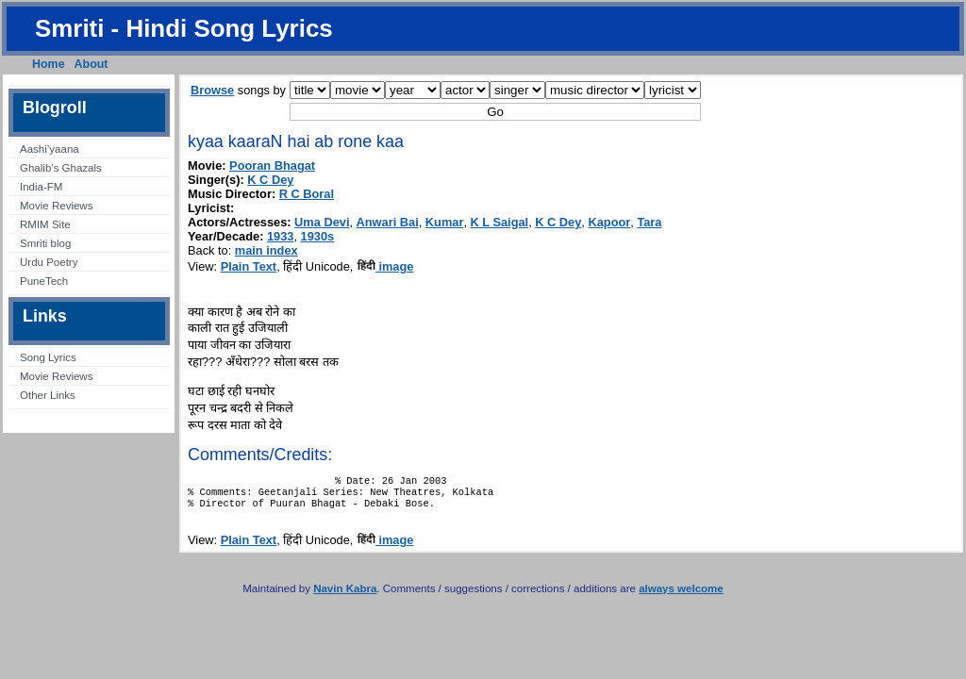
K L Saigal (500, 222)
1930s (318, 236)
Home (48, 64)
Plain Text (249, 266)
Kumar (444, 222)
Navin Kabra (344, 596)
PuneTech (44, 281)
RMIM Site (45, 224)
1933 (280, 236)
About (91, 64)
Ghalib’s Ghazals (61, 168)
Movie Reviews (56, 205)
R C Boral (306, 194)
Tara (649, 222)
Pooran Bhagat (272, 165)
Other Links (47, 395)
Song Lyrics (48, 357)
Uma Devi (321, 222)
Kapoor (609, 222)
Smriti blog (45, 243)
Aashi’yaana (49, 149)
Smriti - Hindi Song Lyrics (184, 28)
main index (266, 250)
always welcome (681, 596)
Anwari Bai (388, 222)
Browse (212, 90)
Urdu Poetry (48, 262)
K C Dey (270, 180)
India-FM (41, 186)
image (385, 266)
